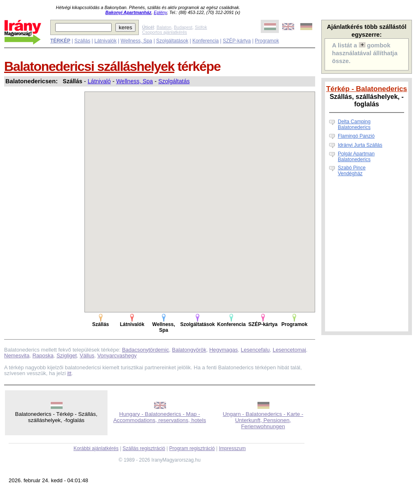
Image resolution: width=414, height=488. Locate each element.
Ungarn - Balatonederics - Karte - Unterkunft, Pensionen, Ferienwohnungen (263, 420)
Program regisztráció (192, 448)
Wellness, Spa (136, 41)
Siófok (201, 27)
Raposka (43, 355)
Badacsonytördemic (145, 350)
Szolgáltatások (172, 41)
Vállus (87, 355)
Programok (267, 41)
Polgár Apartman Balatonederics (356, 156)
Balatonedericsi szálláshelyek (89, 66)
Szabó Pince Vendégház (351, 170)
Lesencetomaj (289, 350)
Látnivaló (99, 81)
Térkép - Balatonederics (366, 88)
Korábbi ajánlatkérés (95, 448)
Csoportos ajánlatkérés (164, 32)
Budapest (183, 27)
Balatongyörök (189, 350)
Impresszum (232, 448)
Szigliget (66, 355)
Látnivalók (105, 41)
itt (69, 373)
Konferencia (205, 41)
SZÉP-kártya (237, 41)
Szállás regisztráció (144, 448)
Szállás (82, 41)
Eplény (160, 12)
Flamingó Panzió (356, 136)
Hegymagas (223, 350)
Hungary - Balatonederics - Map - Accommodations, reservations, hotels (159, 417)
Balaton (164, 27)
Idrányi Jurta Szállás (360, 145)
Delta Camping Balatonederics (354, 124)
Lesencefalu (255, 350)
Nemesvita (16, 355)
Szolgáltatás (173, 81)
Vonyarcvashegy (116, 355)
